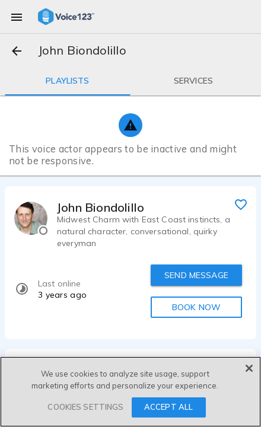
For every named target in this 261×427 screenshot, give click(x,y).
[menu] (16, 16)
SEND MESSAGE (196, 275)
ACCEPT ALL (168, 407)
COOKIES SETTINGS (85, 407)
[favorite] (241, 204)
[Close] (249, 368)
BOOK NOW (196, 307)
